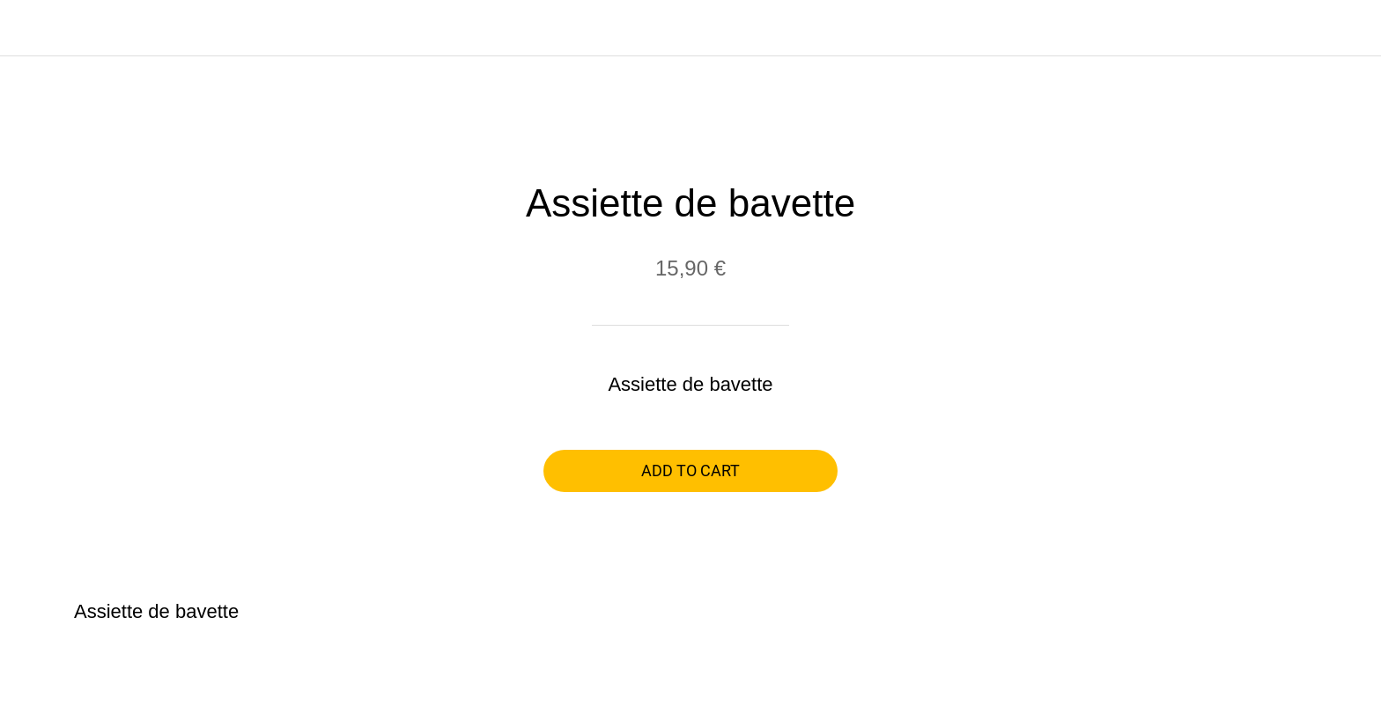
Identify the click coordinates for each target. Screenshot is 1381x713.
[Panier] (1346, 28)
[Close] (35, 28)
